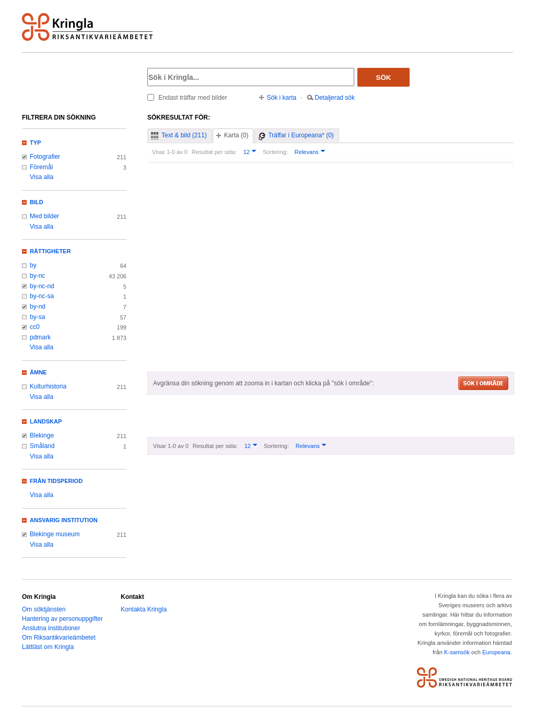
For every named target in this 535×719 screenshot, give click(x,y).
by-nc (37, 275)
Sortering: (275, 152)
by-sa (37, 317)
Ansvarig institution (64, 520)
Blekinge (42, 435)
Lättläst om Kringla (48, 647)
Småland (42, 446)
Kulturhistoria (48, 386)
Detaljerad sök (335, 97)
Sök (383, 77)
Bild (36, 202)
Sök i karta (282, 97)
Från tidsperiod (56, 481)
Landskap (46, 421)
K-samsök (457, 652)
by (33, 265)
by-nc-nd (42, 286)
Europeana (496, 652)
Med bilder (44, 216)
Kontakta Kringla (144, 609)
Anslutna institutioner (51, 628)
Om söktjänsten (43, 609)
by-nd (37, 306)
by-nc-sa (42, 296)
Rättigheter (50, 251)
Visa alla (41, 177)
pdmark (40, 337)
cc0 (35, 327)
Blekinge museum (55, 534)
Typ (35, 142)
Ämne (38, 372)
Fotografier (45, 156)
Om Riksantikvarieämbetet (59, 637)
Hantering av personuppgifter (62, 618)
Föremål (41, 167)
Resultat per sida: (214, 152)
